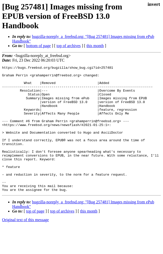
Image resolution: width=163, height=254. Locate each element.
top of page (35, 236)
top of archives (68, 46)
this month (95, 46)
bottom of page (38, 46)
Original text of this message (25, 245)
